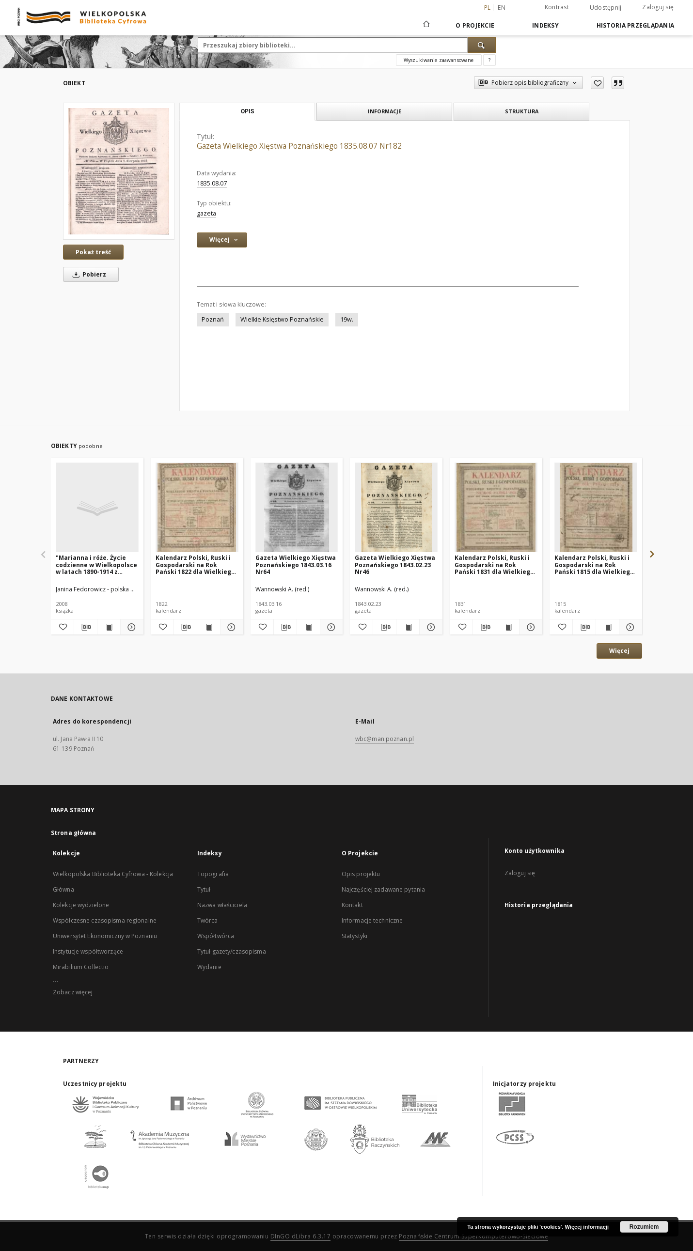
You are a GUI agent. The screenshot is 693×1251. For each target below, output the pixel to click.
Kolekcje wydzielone (81, 905)
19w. (346, 319)
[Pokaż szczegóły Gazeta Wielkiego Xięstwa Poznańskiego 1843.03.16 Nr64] (330, 627)
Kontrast (557, 7)
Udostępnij (606, 8)
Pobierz (87, 274)
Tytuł (204, 889)
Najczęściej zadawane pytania (383, 889)
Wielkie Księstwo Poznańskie (282, 319)
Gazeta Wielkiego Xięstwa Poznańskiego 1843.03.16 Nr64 (295, 564)
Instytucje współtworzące (88, 951)
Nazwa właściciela (222, 905)
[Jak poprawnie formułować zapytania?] (489, 60)
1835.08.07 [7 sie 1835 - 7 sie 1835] (212, 183)
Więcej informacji (587, 1227)
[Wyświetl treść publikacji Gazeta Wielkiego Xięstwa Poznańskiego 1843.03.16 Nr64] (308, 627)
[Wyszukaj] (482, 45)
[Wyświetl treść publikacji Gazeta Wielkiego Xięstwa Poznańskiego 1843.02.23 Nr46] (407, 627)
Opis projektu (361, 874)
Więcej (619, 651)
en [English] (501, 7)
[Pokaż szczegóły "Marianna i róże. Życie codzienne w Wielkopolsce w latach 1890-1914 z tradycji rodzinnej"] (130, 627)
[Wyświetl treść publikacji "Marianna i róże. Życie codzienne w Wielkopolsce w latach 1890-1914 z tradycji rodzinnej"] (108, 627)
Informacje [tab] (384, 111)
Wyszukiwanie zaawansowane (439, 60)
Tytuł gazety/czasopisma (231, 951)
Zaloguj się (658, 7)
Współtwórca (215, 936)
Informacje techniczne (372, 920)
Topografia (213, 874)
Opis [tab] (247, 111)
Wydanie (209, 967)
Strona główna (73, 833)
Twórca (207, 920)
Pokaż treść (93, 252)
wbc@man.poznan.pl (384, 739)
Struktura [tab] (521, 111)
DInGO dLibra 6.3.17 (300, 1236)
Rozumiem (644, 1226)
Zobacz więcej (73, 992)
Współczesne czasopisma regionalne (105, 920)
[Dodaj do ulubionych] (597, 83)
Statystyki (354, 936)
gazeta (206, 213)
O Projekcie (475, 25)
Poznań (213, 319)
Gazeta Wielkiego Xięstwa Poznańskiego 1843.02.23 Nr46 (395, 564)
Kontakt (352, 905)
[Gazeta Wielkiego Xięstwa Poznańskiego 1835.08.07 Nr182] (118, 171)
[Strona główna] (426, 25)
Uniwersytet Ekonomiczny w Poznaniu (105, 936)
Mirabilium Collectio (81, 967)
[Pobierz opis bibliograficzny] (85, 627)
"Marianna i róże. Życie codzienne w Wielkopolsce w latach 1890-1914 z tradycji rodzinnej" (96, 564)
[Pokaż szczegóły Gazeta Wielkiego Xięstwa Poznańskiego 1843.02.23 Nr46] (429, 627)
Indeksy (545, 25)
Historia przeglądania (635, 25)
